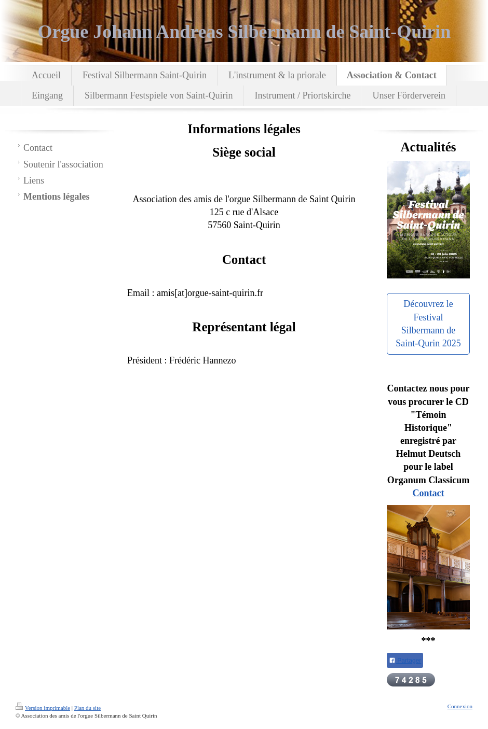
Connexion (460, 706)
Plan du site (87, 708)
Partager (405, 660)
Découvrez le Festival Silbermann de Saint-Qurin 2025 (428, 323)
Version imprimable (43, 708)
